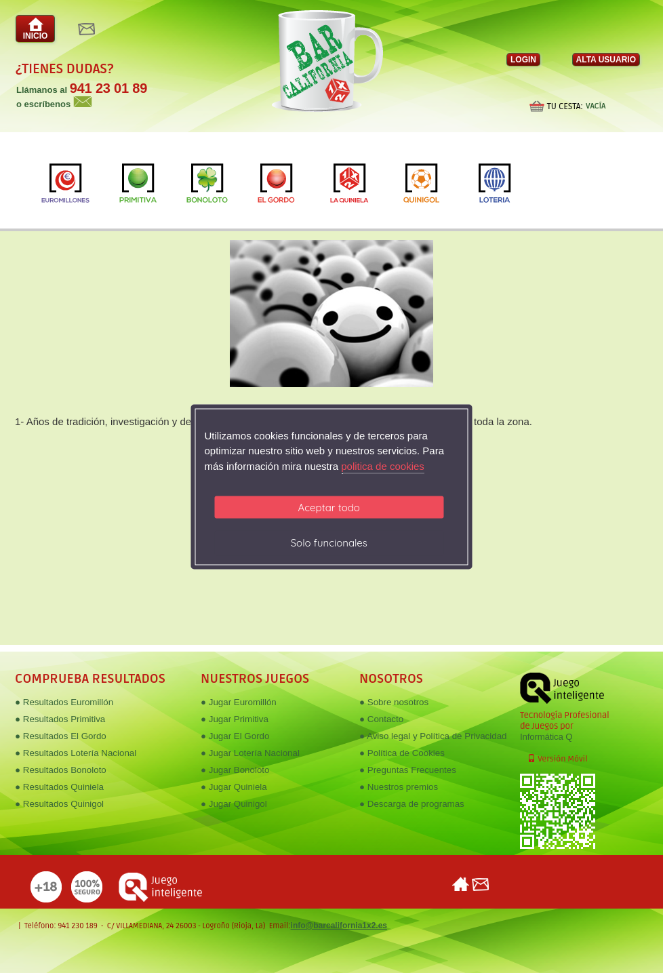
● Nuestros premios (398, 787)
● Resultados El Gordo (60, 736)
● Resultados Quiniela (59, 787)
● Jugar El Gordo (235, 736)
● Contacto (381, 719)
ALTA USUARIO (606, 59)
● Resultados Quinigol (59, 804)
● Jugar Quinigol (234, 804)
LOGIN (523, 59)
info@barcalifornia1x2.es (339, 925)
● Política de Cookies (402, 753)
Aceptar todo (329, 507)
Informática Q (546, 737)
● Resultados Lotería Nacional (75, 753)
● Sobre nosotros (393, 702)
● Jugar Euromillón (239, 702)
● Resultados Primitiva (60, 719)
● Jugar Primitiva (234, 719)
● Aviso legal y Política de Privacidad (432, 736)
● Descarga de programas (411, 804)
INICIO (35, 29)
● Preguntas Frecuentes (407, 770)
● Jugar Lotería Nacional (250, 753)
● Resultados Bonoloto (60, 770)
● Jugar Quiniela (234, 787)
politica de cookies (382, 465)
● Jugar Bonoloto (235, 770)
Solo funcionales (329, 542)
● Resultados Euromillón (64, 702)
